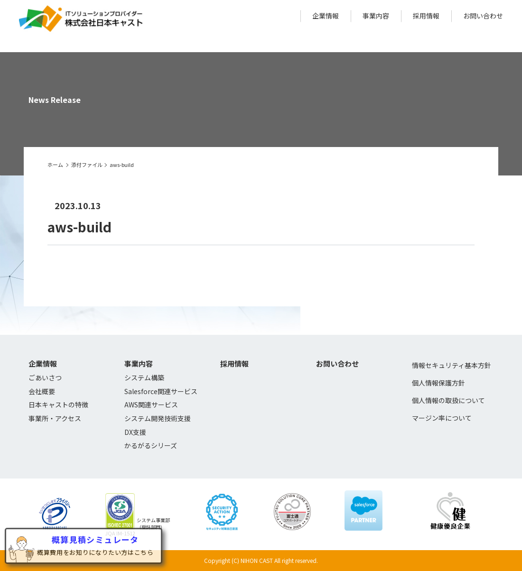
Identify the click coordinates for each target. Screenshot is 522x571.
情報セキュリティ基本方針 (451, 365)
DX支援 (135, 432)
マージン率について (442, 418)
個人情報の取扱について (448, 400)
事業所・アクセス (54, 418)
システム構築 (144, 377)
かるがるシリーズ (150, 445)
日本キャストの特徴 (58, 404)
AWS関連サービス (151, 404)
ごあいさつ (45, 377)
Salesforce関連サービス (160, 391)
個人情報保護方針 (438, 382)
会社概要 (41, 391)
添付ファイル (87, 164)
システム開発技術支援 (157, 418)
